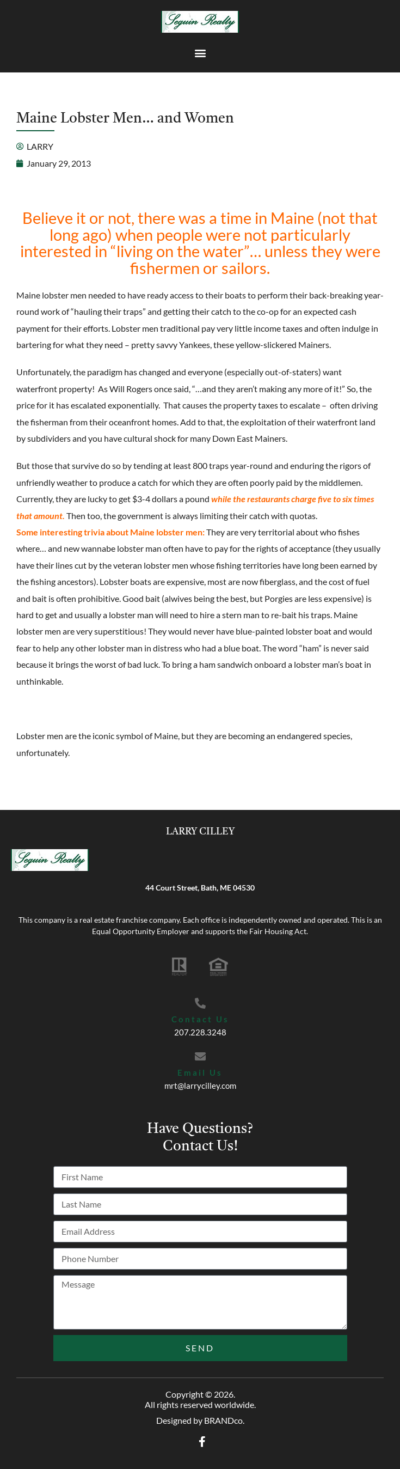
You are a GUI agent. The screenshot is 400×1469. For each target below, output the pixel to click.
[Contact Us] (200, 1003)
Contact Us (200, 1019)
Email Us (200, 1072)
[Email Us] (200, 1056)
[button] (200, 53)
